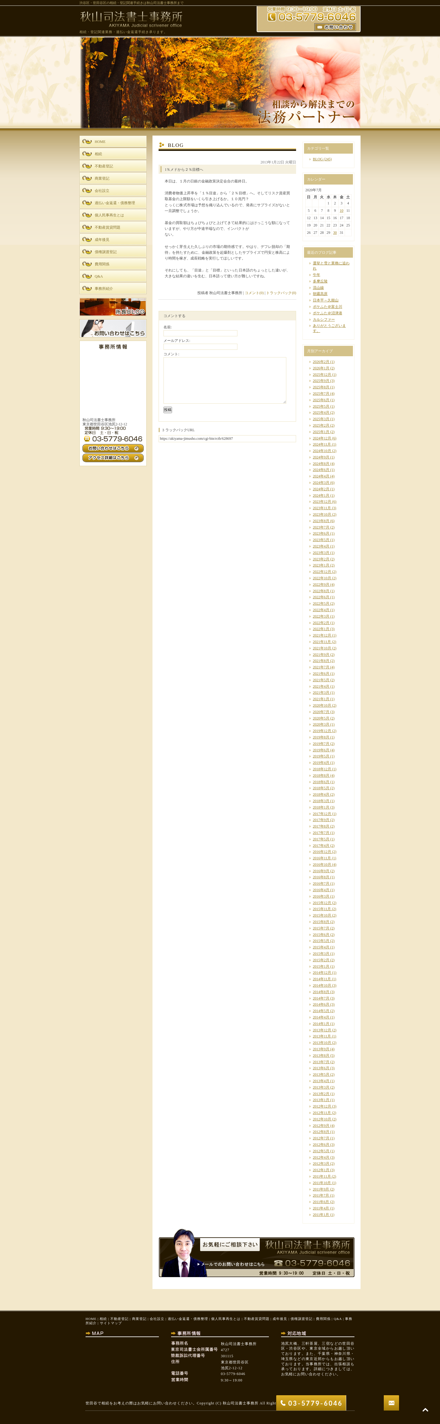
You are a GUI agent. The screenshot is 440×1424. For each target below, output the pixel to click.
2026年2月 (321, 362)
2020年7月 (321, 712)
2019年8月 (321, 737)
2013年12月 (322, 1030)
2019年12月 (322, 731)
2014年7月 (321, 998)
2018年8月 (321, 775)
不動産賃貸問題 (257, 1319)
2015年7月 (321, 928)
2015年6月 (321, 935)
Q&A (338, 1319)
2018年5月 (321, 788)
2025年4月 (321, 412)
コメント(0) (254, 293)
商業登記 (139, 1319)
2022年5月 (321, 603)
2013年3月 (321, 1087)
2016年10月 (322, 864)
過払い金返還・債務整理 (188, 1319)
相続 (103, 1319)
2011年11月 (322, 1176)
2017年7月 (321, 833)
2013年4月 (321, 1081)
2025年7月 (321, 393)
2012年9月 (321, 1125)
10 (341, 210)
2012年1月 (321, 1170)
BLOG (318, 159)
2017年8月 (321, 826)
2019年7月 (321, 744)
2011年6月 (321, 1202)
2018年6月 (321, 782)
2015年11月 (322, 909)
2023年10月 (322, 514)
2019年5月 (321, 756)
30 (335, 232)
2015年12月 (322, 903)
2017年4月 (321, 845)
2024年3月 (321, 482)
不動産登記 (119, 1319)
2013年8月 (321, 1055)
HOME (91, 1319)
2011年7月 (321, 1195)
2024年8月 (321, 464)
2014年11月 (322, 979)
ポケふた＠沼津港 (327, 313)
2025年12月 (322, 374)
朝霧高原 (320, 294)
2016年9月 (321, 871)
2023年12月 (322, 501)
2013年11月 (322, 1036)
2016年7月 (321, 883)
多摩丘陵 (320, 281)
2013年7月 (321, 1062)
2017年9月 (321, 820)
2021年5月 (321, 680)
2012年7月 (321, 1138)
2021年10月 (322, 648)
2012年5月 (321, 1151)
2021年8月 (321, 661)
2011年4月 (321, 1208)
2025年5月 (321, 406)
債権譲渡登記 (302, 1319)
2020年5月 (321, 718)
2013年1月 (321, 1100)
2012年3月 (321, 1163)
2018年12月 (322, 769)
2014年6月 (321, 1004)
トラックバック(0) (281, 293)
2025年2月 (321, 425)
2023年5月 (321, 540)
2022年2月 (321, 623)
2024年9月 (321, 457)
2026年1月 (321, 368)
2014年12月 (322, 972)
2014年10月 (322, 985)
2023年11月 (322, 508)
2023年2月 (321, 559)
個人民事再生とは (225, 1319)
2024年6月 (321, 470)
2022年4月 (321, 610)
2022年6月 (321, 597)
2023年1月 (321, 565)
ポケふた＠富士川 (327, 307)
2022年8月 (321, 591)
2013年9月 (321, 1049)
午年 (316, 275)
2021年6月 (321, 673)
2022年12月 (322, 572)
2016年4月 (321, 890)
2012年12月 (322, 1106)
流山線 (318, 288)
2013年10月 (322, 1043)
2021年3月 (321, 692)
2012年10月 (322, 1119)
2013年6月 (321, 1068)
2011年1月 (321, 1215)
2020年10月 (322, 705)
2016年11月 (322, 858)
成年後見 (280, 1319)
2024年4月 (321, 476)
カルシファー (324, 319)
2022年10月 (322, 578)
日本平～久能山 (326, 300)
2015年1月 (321, 966)
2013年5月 (321, 1074)
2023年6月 (321, 533)
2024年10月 (322, 451)
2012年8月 (321, 1132)
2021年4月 (321, 686)
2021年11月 (322, 642)
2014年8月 (321, 992)
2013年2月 (321, 1094)
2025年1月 (321, 432)
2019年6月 (321, 750)
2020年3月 (321, 724)
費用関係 (323, 1319)
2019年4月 (321, 763)
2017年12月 (322, 814)
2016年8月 (321, 877)
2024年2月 (321, 489)
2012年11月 (322, 1113)
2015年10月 (322, 915)
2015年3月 (321, 953)
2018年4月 (321, 794)
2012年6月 (321, 1144)
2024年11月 (322, 444)
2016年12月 (322, 852)
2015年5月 (321, 941)
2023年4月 (321, 546)
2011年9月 (321, 1189)
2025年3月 (321, 419)
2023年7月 (321, 527)
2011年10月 (322, 1183)
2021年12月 (322, 635)
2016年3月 (321, 896)
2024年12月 (322, 438)
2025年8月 (321, 387)
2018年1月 (321, 807)
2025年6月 (321, 400)
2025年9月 (321, 381)
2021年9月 (321, 654)
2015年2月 (321, 960)
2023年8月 (321, 521)
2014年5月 (321, 1011)
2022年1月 (321, 629)
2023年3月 (321, 553)
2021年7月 (321, 667)
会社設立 (157, 1319)
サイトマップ (111, 1323)
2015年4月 (321, 947)
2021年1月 (321, 699)
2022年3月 (321, 616)
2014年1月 (321, 1024)
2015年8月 (321, 922)
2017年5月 (321, 839)
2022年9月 (321, 584)
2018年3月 (321, 801)
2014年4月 (321, 1017)
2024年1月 (321, 495)
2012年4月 (321, 1157)
